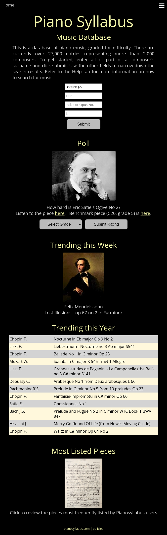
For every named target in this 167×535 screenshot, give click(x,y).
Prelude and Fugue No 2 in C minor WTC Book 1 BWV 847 (102, 413)
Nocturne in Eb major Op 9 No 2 (83, 339)
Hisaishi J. (18, 423)
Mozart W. (18, 361)
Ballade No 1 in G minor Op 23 (82, 354)
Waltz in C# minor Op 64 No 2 (81, 431)
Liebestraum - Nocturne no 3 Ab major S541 (94, 346)
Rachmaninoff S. (24, 389)
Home (8, 5)
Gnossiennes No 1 (70, 403)
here (60, 213)
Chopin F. (18, 339)
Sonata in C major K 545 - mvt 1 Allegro (89, 361)
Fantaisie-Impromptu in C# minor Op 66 (90, 396)
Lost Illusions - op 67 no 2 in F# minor (83, 313)
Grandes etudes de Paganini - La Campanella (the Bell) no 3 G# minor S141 (104, 371)
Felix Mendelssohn (83, 307)
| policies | (98, 529)
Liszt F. (15, 346)
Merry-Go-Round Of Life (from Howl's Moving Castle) (102, 423)
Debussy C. (19, 381)
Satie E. (16, 403)
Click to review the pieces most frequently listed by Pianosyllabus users (83, 513)
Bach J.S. (17, 411)
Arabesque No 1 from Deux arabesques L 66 (94, 381)
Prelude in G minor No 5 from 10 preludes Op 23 (98, 389)
